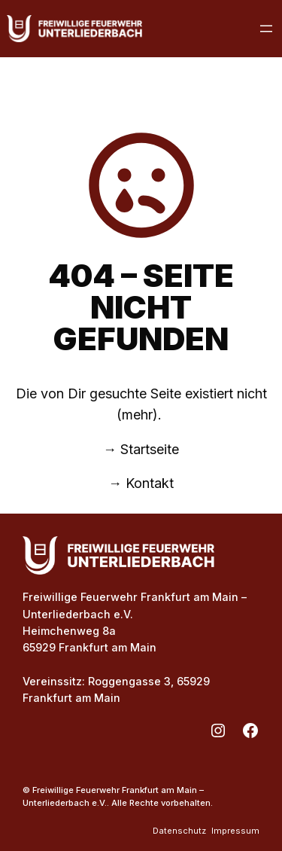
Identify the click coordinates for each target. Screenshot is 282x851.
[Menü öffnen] (266, 29)
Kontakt (150, 483)
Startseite (149, 449)
